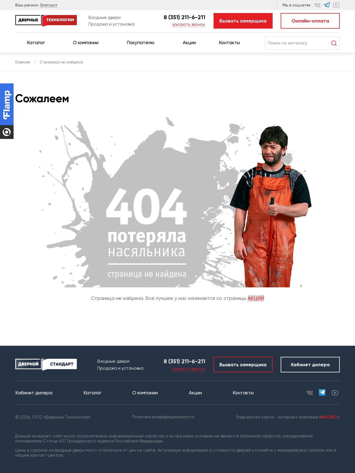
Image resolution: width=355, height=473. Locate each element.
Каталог (38, 42)
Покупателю (143, 42)
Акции (189, 42)
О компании (88, 42)
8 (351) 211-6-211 (184, 17)
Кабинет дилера (310, 364)
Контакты (232, 42)
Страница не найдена (61, 62)
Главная (22, 62)
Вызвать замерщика (243, 21)
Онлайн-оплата (310, 21)
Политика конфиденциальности (163, 416)
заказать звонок (188, 24)
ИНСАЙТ (329, 417)
